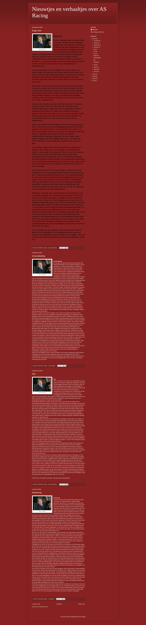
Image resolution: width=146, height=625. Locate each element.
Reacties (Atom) (44, 606)
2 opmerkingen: (51, 365)
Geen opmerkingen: (52, 247)
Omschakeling (38, 256)
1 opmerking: (51, 598)
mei (95, 53)
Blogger (83, 616)
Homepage (59, 604)
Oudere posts (81, 604)
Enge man (36, 30)
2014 (93, 80)
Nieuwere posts (36, 604)
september (96, 45)
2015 (93, 78)
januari (95, 71)
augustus (96, 47)
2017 (93, 74)
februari (96, 69)
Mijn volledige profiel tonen (97, 32)
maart (95, 67)
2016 (93, 76)
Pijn (33, 374)
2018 (93, 38)
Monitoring (37, 492)
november (96, 40)
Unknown (95, 29)
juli (94, 49)
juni (95, 51)
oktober (96, 43)
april (95, 65)
